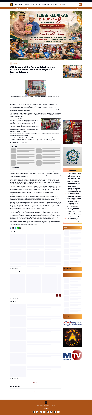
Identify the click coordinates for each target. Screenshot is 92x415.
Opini (44, 8)
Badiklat (33, 8)
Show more (35, 382)
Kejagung (17, 8)
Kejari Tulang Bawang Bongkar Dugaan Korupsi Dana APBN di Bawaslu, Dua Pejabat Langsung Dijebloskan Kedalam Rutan (74, 220)
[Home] (11, 63)
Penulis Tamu (54, 4)
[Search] (70, 4)
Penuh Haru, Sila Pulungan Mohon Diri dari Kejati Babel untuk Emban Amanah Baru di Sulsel (74, 190)
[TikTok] (51, 412)
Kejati (23, 8)
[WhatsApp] (18, 228)
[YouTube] (44, 412)
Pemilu (60, 8)
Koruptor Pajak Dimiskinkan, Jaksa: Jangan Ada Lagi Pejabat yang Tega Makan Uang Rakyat (74, 215)
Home (16, 4)
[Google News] (48, 412)
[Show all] (80, 227)
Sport (38, 4)
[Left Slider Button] (57, 295)
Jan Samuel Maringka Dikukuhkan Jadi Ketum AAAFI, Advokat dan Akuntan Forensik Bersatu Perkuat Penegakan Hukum (74, 205)
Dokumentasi (45, 4)
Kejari (27, 8)
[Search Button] (81, 4)
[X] (13, 228)
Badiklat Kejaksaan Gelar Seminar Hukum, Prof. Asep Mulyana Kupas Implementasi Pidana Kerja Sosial (74, 185)
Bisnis (27, 4)
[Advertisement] (72, 99)
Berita (21, 4)
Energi (76, 8)
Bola (32, 4)
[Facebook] (11, 228)
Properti (71, 8)
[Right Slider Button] (81, 8)
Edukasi (65, 8)
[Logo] (46, 402)
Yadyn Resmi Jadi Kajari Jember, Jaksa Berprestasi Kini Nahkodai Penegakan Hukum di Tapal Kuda (74, 195)
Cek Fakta (49, 8)
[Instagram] (40, 412)
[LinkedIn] (55, 412)
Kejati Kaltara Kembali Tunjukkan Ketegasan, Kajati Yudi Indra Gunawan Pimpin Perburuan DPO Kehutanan (74, 210)
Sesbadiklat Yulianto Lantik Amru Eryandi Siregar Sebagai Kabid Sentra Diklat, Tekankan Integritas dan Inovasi (74, 200)
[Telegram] (15, 228)
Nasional (39, 8)
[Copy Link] (20, 228)
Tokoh (55, 8)
